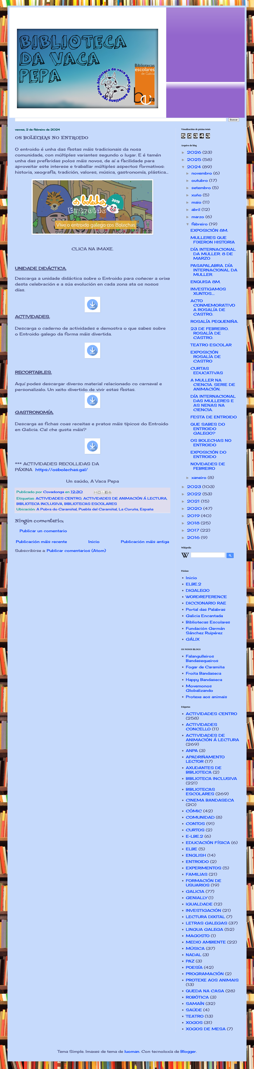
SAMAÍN (195, 1003)
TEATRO (195, 1016)
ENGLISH (196, 855)
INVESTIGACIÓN (203, 910)
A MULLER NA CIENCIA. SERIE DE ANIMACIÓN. (212, 384)
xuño (197, 195)
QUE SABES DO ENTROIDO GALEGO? (207, 428)
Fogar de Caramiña (205, 667)
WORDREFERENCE (206, 596)
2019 (194, 515)
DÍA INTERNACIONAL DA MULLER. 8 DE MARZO (213, 254)
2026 (194, 152)
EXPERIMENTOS (203, 868)
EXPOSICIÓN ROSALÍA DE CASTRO (205, 356)
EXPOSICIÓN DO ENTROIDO (208, 454)
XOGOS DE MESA (206, 1029)
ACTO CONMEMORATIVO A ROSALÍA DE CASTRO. (212, 307)
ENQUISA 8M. (205, 281)
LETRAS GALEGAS (206, 923)
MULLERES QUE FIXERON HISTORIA (212, 239)
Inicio (94, 541)
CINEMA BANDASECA (210, 800)
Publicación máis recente (41, 541)
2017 (193, 530)
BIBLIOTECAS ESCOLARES (90, 504)
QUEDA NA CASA (205, 991)
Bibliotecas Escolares (208, 622)
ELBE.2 (193, 584)
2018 (194, 523)
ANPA (192, 750)
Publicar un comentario (43, 530)
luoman (131, 1051)
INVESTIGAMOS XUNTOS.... (208, 291)
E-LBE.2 (194, 836)
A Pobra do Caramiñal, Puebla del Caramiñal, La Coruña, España (94, 509)
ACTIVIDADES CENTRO (58, 498)
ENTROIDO (197, 861)
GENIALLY (196, 897)
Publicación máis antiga (145, 541)
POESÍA (194, 967)
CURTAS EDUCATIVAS (206, 370)
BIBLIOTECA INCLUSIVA (39, 504)
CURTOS (195, 830)
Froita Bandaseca (203, 673)
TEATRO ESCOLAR (211, 345)
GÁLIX (192, 639)
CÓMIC (194, 811)
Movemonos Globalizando (199, 688)
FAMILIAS (196, 874)
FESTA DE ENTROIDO (213, 417)
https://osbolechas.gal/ (61, 469)
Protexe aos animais (206, 696)
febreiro (200, 224)
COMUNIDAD (200, 817)
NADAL (193, 954)
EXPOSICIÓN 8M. (209, 230)
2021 (194, 501)
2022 (194, 494)
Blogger (188, 1051)
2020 (195, 508)
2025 (194, 159)
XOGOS (194, 1022)
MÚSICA (195, 948)
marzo (198, 216)
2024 (194, 166)
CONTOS (195, 823)
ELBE (191, 849)
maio (197, 202)
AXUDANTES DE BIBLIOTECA (204, 770)
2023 (194, 486)
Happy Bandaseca (204, 679)
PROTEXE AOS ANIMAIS (212, 980)
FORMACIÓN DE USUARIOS (203, 882)
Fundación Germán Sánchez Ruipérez (205, 630)
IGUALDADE (199, 904)
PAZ (190, 961)
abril (196, 209)
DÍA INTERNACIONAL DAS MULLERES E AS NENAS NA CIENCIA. (213, 403)
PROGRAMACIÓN (205, 973)
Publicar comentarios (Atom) (76, 550)
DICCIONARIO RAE (206, 603)
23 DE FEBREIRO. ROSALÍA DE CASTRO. (209, 333)
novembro (202, 173)
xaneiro (199, 477)
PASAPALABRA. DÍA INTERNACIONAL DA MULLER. (213, 270)
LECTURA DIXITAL (205, 916)
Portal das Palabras (205, 609)
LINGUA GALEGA (204, 929)
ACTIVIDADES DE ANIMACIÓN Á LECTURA (125, 498)
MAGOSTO (198, 935)
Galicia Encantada (204, 615)
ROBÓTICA (197, 997)
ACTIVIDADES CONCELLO (201, 726)
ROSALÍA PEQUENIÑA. (214, 321)
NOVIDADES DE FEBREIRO (207, 466)
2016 (194, 537)
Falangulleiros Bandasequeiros (202, 658)
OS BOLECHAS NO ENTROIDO (210, 442)
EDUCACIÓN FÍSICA (208, 842)
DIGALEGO (198, 590)
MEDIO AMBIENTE (206, 942)
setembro (201, 187)
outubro (200, 180)
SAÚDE (194, 1010)
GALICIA (195, 891)
